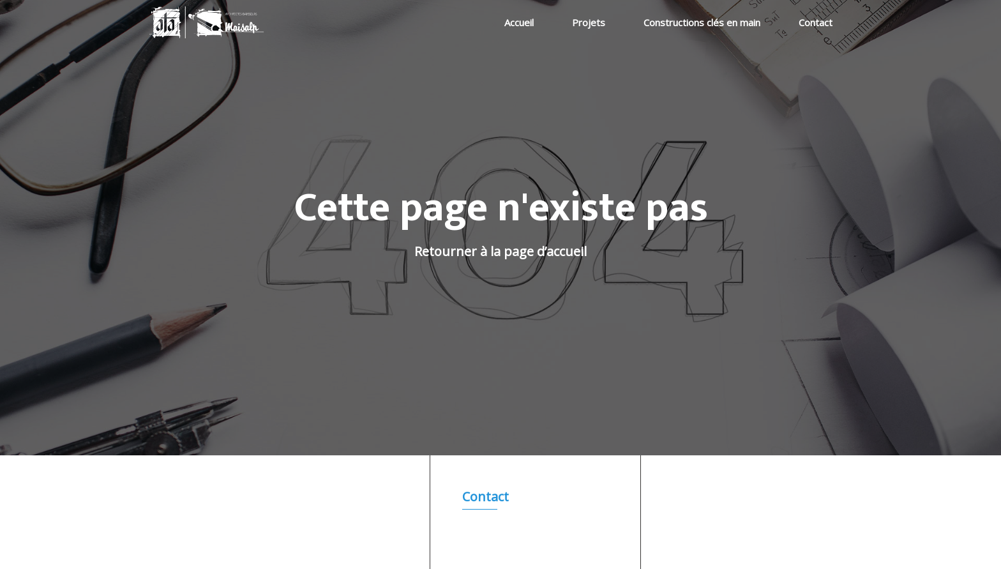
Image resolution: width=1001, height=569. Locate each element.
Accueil (519, 22)
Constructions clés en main (702, 22)
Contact (815, 22)
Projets (588, 22)
